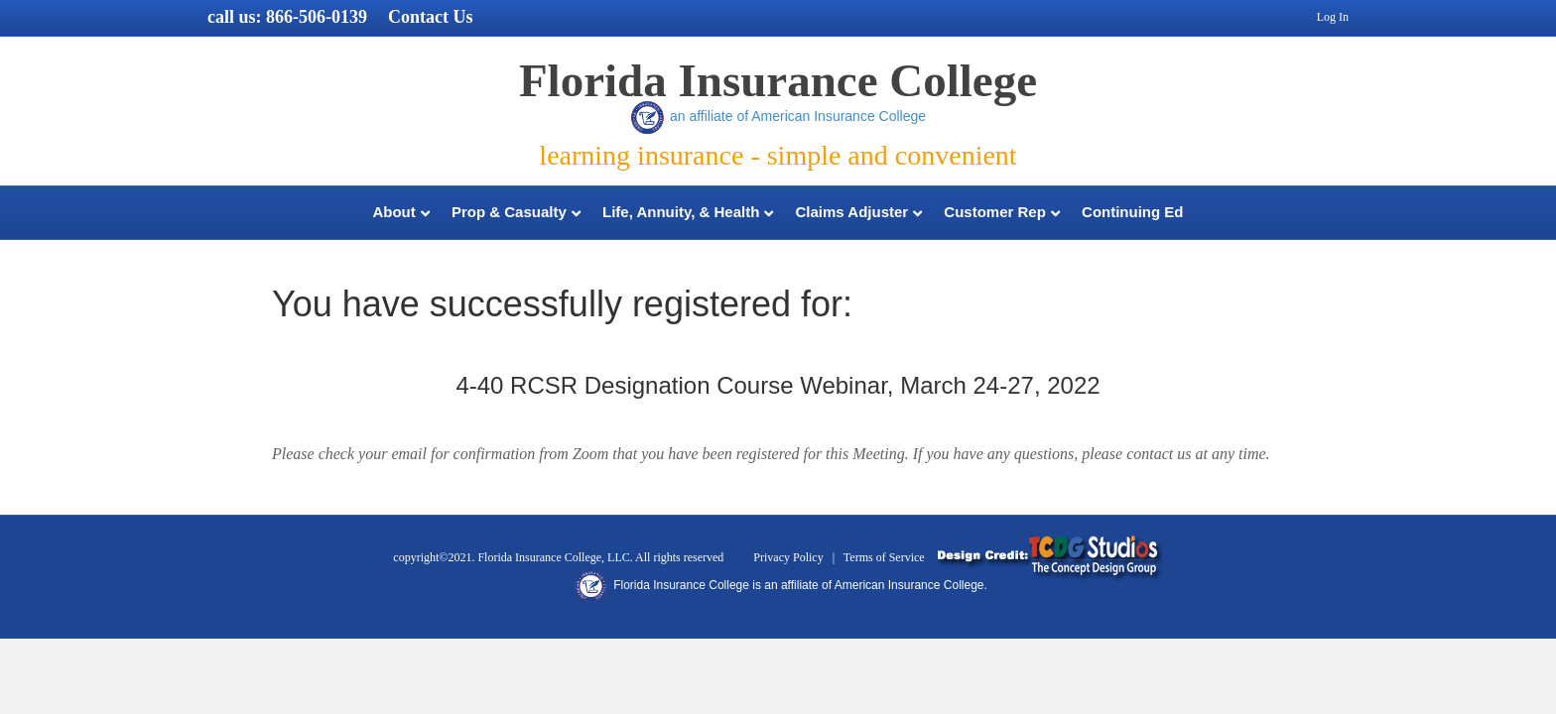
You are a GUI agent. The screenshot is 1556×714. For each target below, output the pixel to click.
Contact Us (430, 17)
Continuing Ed (1132, 211)
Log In (1333, 17)
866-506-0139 (316, 17)
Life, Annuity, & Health (680, 211)
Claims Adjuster (852, 211)
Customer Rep (995, 211)
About (393, 211)
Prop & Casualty (509, 211)
